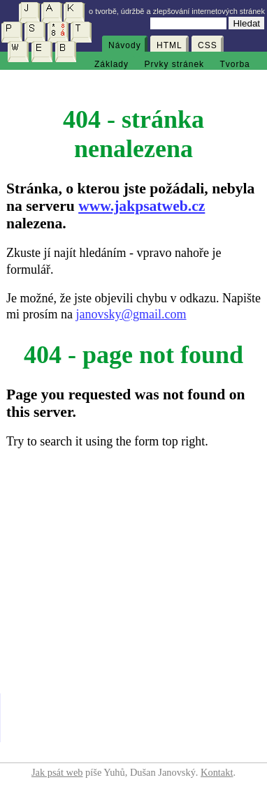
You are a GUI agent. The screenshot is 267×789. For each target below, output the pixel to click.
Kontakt (217, 772)
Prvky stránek (174, 64)
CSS (207, 45)
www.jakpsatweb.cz (141, 206)
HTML (169, 45)
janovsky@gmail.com (131, 314)
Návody (124, 45)
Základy (111, 64)
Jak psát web (57, 772)
